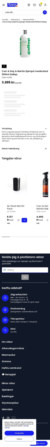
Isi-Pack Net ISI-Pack (16, 207)
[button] (19, 433)
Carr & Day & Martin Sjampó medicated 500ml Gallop (24, 22)
